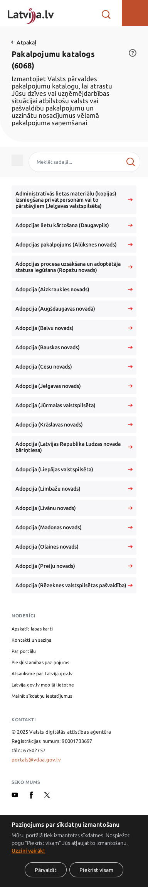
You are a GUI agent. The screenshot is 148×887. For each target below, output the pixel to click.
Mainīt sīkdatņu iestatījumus (42, 695)
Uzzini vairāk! (28, 851)
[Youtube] (15, 795)
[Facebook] (31, 796)
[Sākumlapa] (31, 13)
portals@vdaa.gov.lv (36, 759)
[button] (135, 13)
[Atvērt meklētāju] (106, 13)
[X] (47, 796)
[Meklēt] (130, 162)
